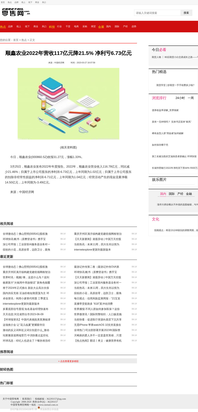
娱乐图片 (159, 179)
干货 (68, 26)
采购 (84, 26)
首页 (3, 2)
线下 (30, 2)
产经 (125, 26)
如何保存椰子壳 (160, 144)
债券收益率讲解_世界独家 (165, 110)
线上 (23, 2)
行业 (59, 26)
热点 (10, 2)
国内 (108, 26)
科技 (52, 27)
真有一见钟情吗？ (161, 121)
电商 (76, 26)
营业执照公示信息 (48, 409)
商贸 (93, 26)
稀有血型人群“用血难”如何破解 (167, 133)
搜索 (186, 12)
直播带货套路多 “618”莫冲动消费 (93, 303)
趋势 (134, 26)
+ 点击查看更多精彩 (68, 361)
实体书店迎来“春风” (181, 121)
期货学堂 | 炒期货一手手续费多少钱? (175, 85)
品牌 (16, 2)
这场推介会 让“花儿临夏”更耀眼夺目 (24, 324)
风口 (44, 2)
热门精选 (159, 72)
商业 (37, 2)
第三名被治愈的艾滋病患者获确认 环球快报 (174, 156)
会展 (101, 27)
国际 (117, 26)
